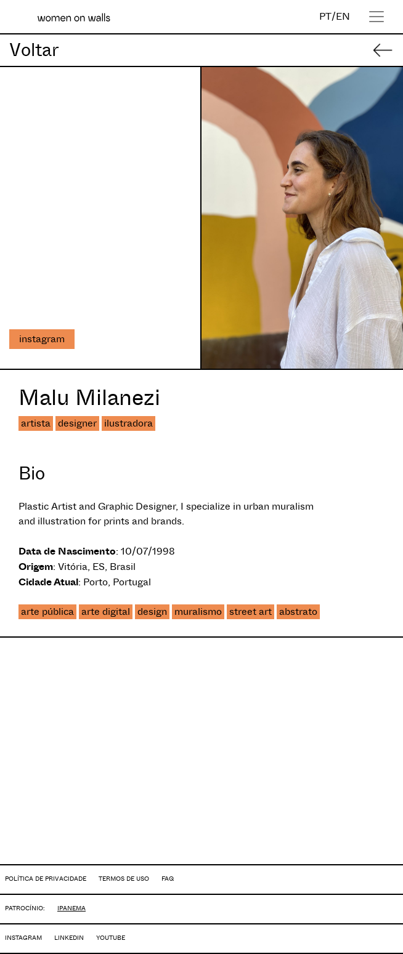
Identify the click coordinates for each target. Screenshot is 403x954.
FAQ (167, 879)
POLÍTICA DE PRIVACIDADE (45, 879)
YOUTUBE (110, 938)
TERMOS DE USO (124, 879)
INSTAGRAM (23, 938)
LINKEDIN (69, 938)
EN (343, 16)
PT (325, 16)
